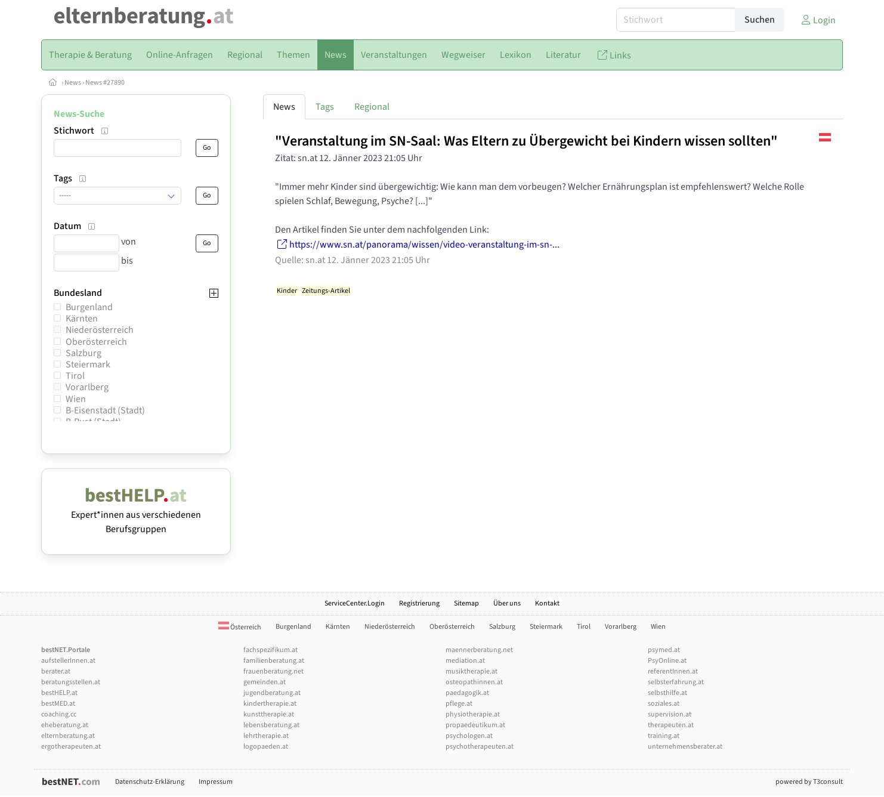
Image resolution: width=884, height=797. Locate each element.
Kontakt (547, 603)
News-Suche (79, 114)
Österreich (239, 627)
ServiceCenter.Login (354, 603)
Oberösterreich (96, 341)
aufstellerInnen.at (68, 661)
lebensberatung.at (271, 725)
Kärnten (82, 318)
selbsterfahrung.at (676, 682)
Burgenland (89, 307)
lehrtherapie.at (266, 736)
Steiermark (88, 364)
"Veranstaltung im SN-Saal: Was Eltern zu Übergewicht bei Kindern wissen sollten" (526, 141)
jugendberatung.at (272, 693)
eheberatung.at (64, 725)
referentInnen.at (673, 671)
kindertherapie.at (269, 704)
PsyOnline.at (667, 661)
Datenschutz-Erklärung (149, 782)
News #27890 (105, 83)
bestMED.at (58, 704)
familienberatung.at (273, 661)
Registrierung (419, 603)
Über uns (507, 603)
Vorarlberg (87, 387)
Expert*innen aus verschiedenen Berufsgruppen (136, 515)
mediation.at (465, 661)
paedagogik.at (467, 693)
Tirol (75, 375)
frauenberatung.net (273, 671)
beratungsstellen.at (70, 682)
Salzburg (83, 353)
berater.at (55, 671)
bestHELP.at (59, 693)
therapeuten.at (671, 725)
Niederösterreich (100, 329)
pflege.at (459, 704)
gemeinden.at (264, 682)
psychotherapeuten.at (480, 747)
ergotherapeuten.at (71, 747)
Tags (325, 106)
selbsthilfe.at (667, 693)
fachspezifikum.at (270, 650)
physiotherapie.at (473, 714)
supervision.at (669, 714)
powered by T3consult (809, 782)
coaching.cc (58, 714)
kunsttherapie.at (268, 714)
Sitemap (466, 603)
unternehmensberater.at (685, 747)
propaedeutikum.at (475, 725)
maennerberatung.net (479, 650)
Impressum (216, 782)
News (72, 83)
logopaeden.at (265, 747)
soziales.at (663, 704)
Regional (372, 106)
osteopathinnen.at (474, 682)
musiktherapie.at (471, 671)
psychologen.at (469, 736)
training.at (663, 736)
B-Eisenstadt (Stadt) (105, 410)
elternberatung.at (68, 736)
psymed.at (664, 650)
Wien (76, 399)
